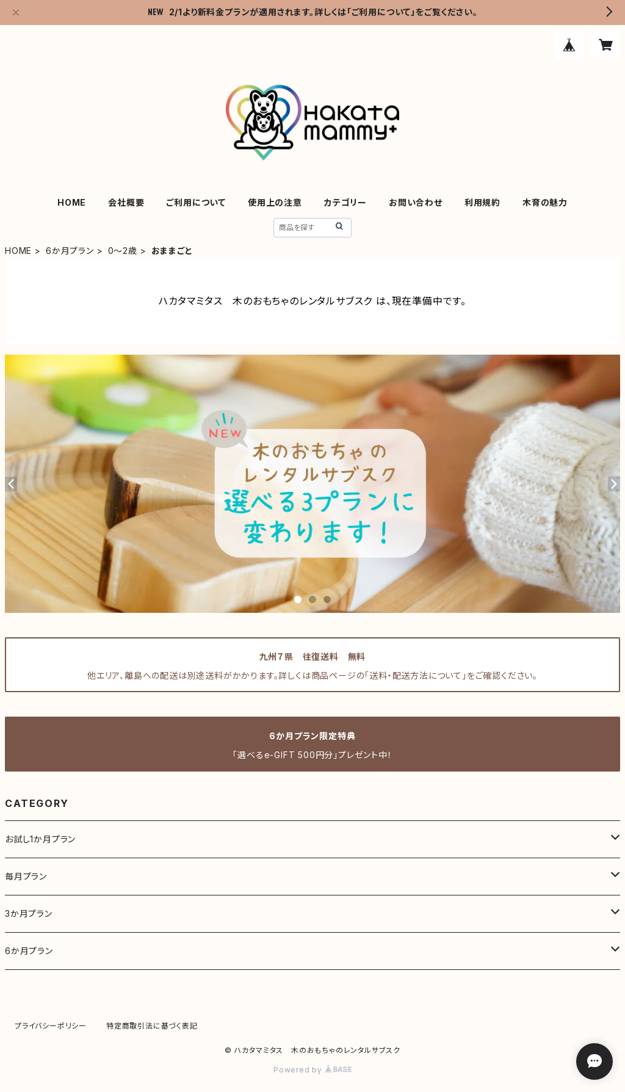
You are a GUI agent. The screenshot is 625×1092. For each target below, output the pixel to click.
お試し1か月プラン (40, 839)
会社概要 (126, 202)
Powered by (312, 1069)
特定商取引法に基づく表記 (152, 1025)
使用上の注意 (275, 202)
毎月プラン (26, 876)
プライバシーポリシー (51, 1025)
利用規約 (482, 202)
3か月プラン (28, 913)
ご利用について (196, 202)
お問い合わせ (416, 202)
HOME (71, 202)
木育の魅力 (545, 202)
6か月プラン (70, 250)
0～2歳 (122, 250)
